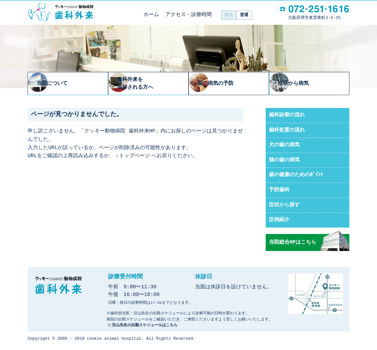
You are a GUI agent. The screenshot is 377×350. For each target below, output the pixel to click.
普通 (244, 15)
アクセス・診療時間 (188, 15)
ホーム (151, 15)
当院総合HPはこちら (292, 243)
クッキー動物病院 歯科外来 (61, 12)
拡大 (229, 15)
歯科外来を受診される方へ (154, 84)
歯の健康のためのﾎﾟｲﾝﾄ (296, 175)
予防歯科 (279, 190)
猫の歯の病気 (284, 161)
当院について (71, 83)
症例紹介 (279, 220)
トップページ (134, 156)
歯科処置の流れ (287, 131)
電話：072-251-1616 (314, 9)
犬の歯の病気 (284, 145)
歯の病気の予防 (235, 83)
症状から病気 (312, 83)
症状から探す (284, 206)
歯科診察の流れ (287, 116)
